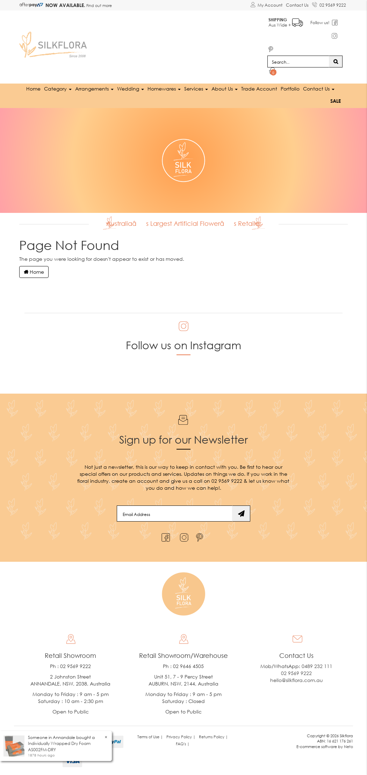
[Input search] (298, 61)
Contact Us (297, 5)
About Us (224, 89)
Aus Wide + (285, 21)
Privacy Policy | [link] (180, 736)
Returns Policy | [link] (213, 736)
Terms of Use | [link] (150, 736)
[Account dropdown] (266, 5)
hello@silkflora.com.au (296, 680)
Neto (348, 746)
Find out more (98, 5)
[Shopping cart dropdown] (272, 72)
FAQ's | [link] (182, 743)
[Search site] (336, 61)
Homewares (164, 89)
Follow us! (320, 22)
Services (196, 89)
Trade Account (259, 89)
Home (33, 89)
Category (58, 89)
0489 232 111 (317, 666)
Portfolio (290, 89)
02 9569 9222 (329, 4)
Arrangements (94, 89)
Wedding (130, 89)
